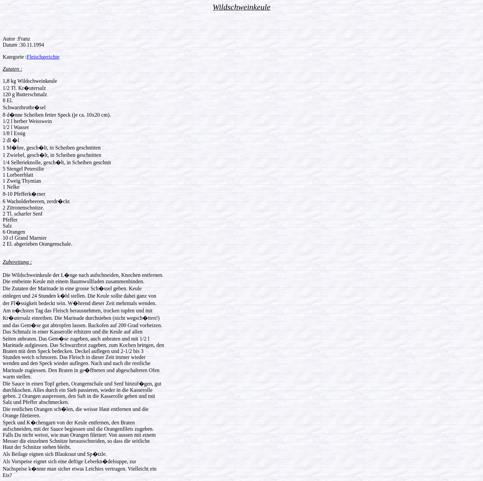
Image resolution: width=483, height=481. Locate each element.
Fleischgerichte (43, 57)
